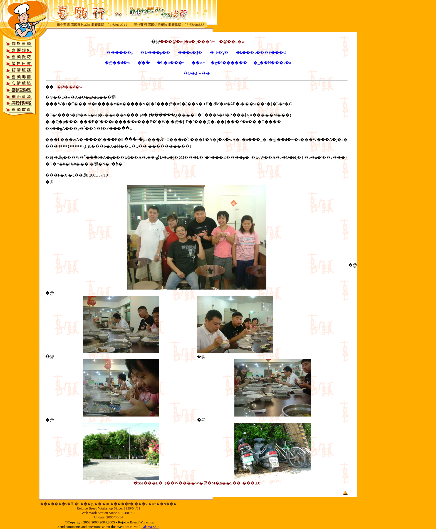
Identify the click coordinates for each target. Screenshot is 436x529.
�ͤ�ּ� (143, 62)
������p (119, 52)
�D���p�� (155, 52)
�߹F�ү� (219, 52)
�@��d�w (117, 62)
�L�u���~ (170, 62)
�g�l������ (229, 62)
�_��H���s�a (272, 62)
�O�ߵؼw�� (197, 73)
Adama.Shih (151, 527)
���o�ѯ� (191, 52)
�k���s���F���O (261, 52)
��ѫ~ (195, 62)
